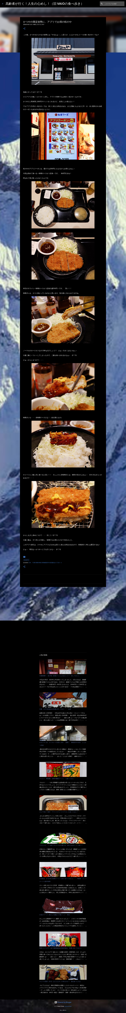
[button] (24, 28)
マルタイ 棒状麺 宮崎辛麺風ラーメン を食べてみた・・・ (58, 778)
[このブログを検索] (114, 3)
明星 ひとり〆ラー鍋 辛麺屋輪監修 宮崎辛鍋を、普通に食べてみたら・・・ (62, 948)
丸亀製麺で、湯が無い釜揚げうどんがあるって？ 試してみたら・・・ (61, 676)
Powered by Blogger (63, 1002)
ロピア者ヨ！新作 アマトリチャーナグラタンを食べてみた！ (58, 812)
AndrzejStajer (68, 1006)
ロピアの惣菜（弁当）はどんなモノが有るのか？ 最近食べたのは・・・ (62, 981)
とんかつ (26, 559)
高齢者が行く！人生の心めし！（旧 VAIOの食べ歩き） (45, 3)
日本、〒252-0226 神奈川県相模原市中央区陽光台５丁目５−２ (45, 562)
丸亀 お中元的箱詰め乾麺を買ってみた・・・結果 (55, 709)
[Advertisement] (63, 603)
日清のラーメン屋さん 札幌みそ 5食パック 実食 (54, 915)
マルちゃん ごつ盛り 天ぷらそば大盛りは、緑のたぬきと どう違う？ (61, 845)
